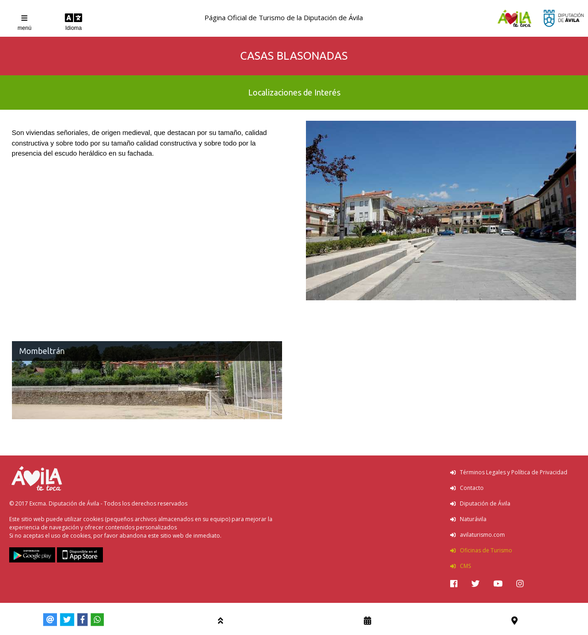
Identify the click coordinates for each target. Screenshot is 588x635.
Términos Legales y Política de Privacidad (508, 472)
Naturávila (468, 519)
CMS (460, 566)
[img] (454, 583)
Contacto (467, 488)
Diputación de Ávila (480, 503)
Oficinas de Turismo (481, 550)
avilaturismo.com (477, 535)
